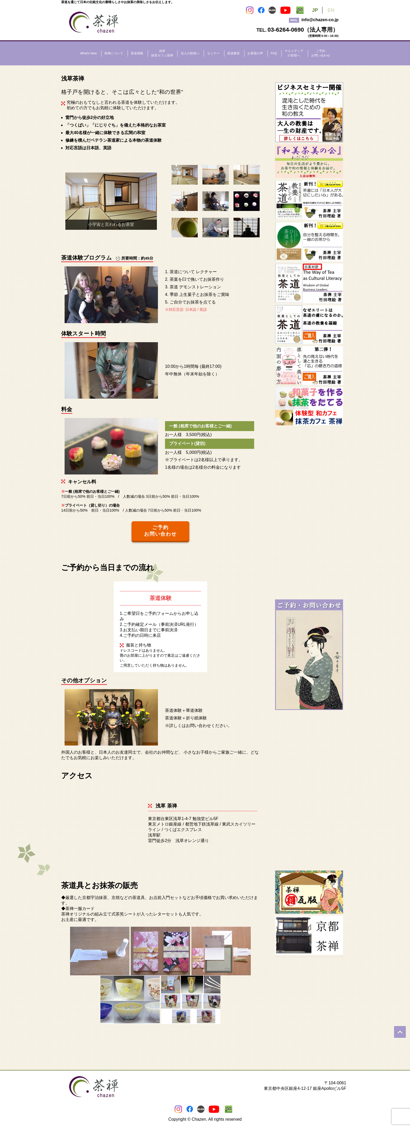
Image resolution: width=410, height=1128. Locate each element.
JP (315, 10)
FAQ (274, 53)
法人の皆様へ (190, 53)
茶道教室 (233, 53)
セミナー (213, 53)
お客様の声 (255, 53)
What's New (88, 53)
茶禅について (113, 53)
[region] (111, 201)
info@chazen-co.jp (320, 20)
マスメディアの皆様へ (293, 53)
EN (330, 10)
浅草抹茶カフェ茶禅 (162, 53)
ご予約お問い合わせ (320, 53)
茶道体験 (137, 53)
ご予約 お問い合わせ (160, 531)
